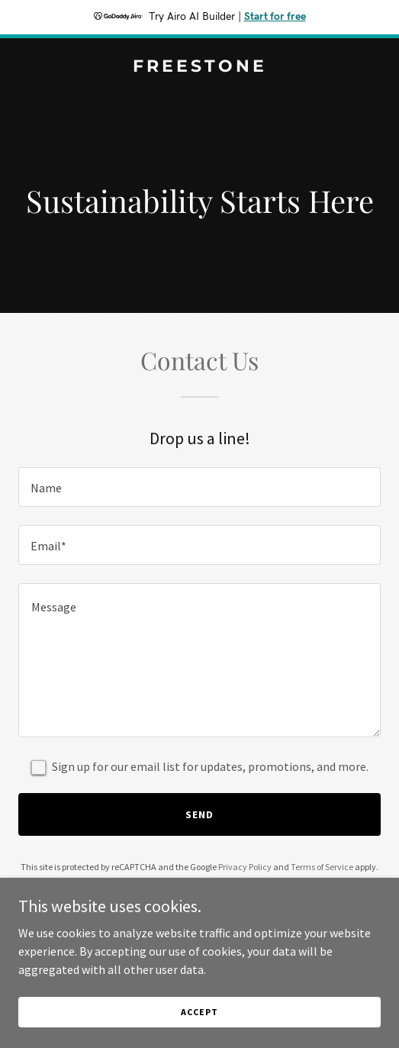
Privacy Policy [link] (245, 866)
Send (199, 814)
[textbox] (199, 487)
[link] (199, 67)
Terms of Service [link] (322, 866)
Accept (199, 1032)
